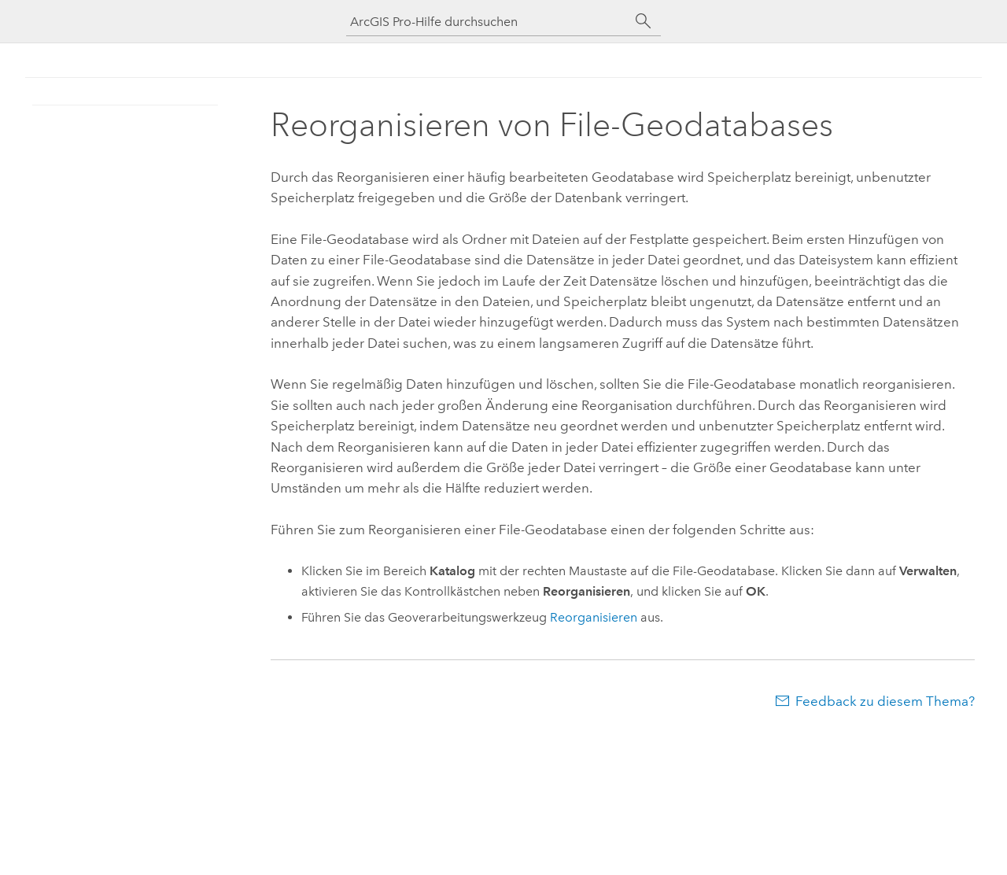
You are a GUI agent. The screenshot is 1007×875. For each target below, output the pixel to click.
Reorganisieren (593, 617)
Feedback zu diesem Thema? (885, 701)
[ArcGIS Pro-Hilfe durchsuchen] (487, 21)
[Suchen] (643, 21)
